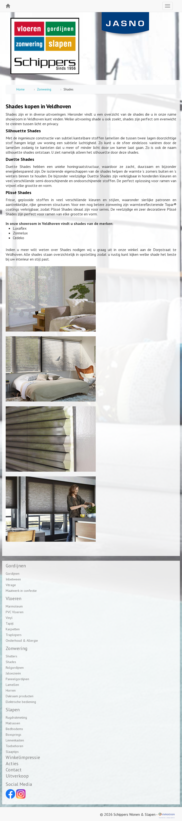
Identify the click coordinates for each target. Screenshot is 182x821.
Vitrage (11, 585)
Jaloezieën (13, 673)
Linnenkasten (15, 740)
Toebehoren (14, 746)
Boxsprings (13, 734)
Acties (12, 763)
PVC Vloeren (14, 612)
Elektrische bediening (21, 702)
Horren (11, 690)
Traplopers (14, 635)
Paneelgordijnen (17, 679)
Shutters (11, 656)
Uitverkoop (17, 776)
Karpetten (13, 629)
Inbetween (13, 579)
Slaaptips (12, 752)
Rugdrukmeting (16, 717)
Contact (14, 770)
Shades (11, 662)
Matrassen (13, 723)
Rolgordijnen (15, 667)
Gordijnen (12, 573)
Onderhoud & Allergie (22, 640)
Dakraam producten (19, 696)
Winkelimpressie (23, 757)
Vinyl (9, 618)
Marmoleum (14, 606)
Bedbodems (14, 729)
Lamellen (12, 685)
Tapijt (10, 623)
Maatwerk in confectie (21, 590)
